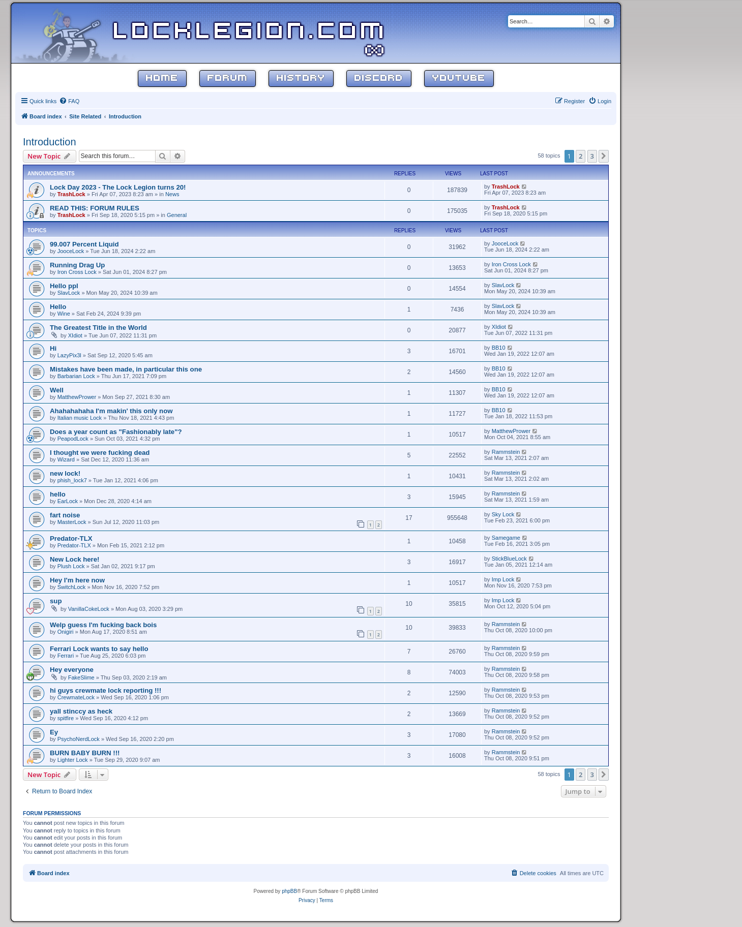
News (172, 194)
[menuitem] (69, 101)
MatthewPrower (76, 397)
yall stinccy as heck (81, 711)
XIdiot (75, 335)
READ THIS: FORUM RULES (94, 208)
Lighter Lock (72, 760)
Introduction (49, 141)
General (177, 215)
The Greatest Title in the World (98, 327)
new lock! (65, 473)
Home (162, 78)
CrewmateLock (76, 697)
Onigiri (65, 632)
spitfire (65, 718)
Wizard (66, 459)
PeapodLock (72, 439)
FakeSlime (81, 677)
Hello (58, 307)
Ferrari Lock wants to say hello (99, 649)
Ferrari (65, 656)
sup (56, 601)
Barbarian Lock (76, 376)
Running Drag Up (77, 265)
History (301, 78)
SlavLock (68, 293)
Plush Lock (71, 566)
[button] (604, 156)
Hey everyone (72, 669)
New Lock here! (74, 559)
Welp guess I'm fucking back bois (103, 625)
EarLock (67, 501)
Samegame (506, 538)
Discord (378, 78)
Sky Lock (503, 514)
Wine (63, 314)
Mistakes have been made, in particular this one (126, 369)
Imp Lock (503, 579)
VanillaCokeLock (88, 609)
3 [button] (592, 156)
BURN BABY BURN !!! (85, 753)
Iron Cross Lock (77, 272)
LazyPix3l (69, 355)
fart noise (65, 515)
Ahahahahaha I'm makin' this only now (111, 411)
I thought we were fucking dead (100, 452)
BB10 (499, 348)
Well (57, 390)
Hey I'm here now (77, 580)
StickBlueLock (509, 558)
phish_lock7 (72, 480)
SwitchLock (71, 587)
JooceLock (70, 251)
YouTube (459, 78)
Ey (54, 732)
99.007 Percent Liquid (84, 244)
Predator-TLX (71, 538)
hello (58, 494)
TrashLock (71, 194)
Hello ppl (64, 286)
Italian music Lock (79, 418)
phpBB (289, 891)
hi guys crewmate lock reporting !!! (105, 690)
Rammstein (506, 452)
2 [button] (580, 156)
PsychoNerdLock (78, 739)
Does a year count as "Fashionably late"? (116, 432)
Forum (227, 78)
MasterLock (71, 522)
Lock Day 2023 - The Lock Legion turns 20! (118, 187)
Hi (53, 348)
